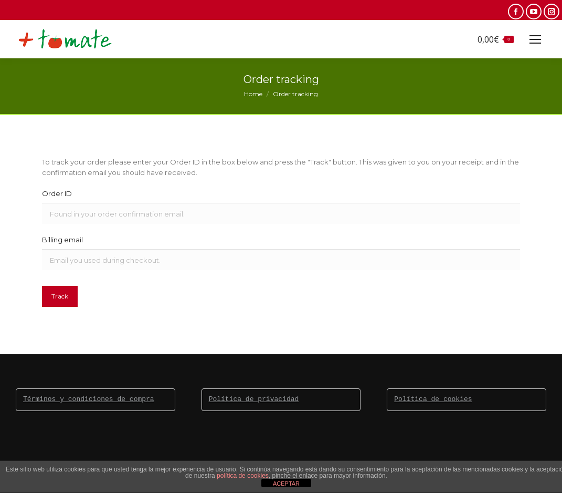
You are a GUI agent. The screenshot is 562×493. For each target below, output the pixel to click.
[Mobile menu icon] (535, 39)
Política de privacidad (254, 399)
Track (59, 296)
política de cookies (243, 475)
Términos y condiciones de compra (88, 399)
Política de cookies (433, 399)
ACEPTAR (286, 483)
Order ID (57, 193)
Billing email (62, 239)
